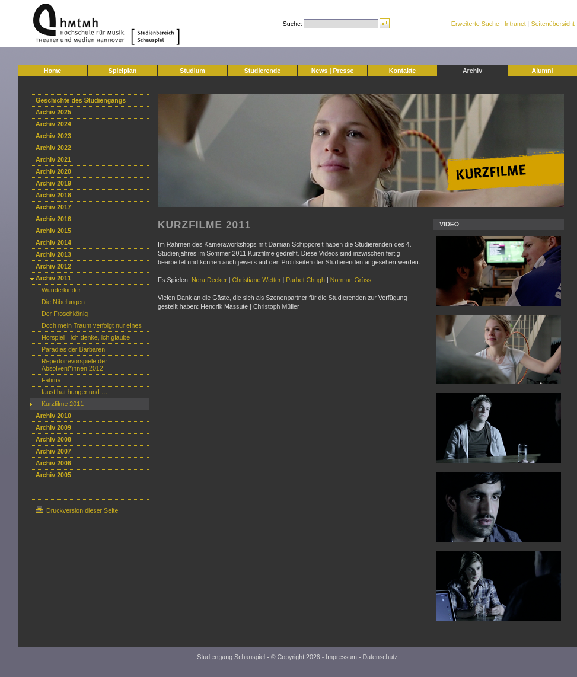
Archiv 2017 (53, 206)
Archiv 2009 (53, 427)
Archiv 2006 (53, 463)
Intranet (515, 23)
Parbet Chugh (305, 279)
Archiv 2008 (53, 439)
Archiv (472, 70)
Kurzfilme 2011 (63, 403)
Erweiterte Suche (475, 23)
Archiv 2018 (53, 195)
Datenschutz (379, 656)
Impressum (341, 656)
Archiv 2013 (53, 254)
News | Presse (332, 70)
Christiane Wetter (256, 279)
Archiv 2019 (53, 183)
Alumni (542, 70)
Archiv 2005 (53, 474)
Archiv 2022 (53, 147)
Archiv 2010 (53, 415)
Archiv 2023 (53, 135)
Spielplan (122, 70)
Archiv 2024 (53, 123)
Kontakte (402, 70)
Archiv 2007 (53, 451)
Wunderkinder (61, 289)
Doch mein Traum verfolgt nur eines (92, 325)
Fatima (51, 380)
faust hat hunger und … (74, 391)
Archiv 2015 (53, 230)
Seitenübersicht (553, 23)
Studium (192, 70)
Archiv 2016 (53, 218)
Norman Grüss (350, 279)
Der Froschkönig (65, 313)
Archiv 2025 (53, 112)
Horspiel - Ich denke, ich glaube (86, 337)
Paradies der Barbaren (73, 349)
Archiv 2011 (53, 278)
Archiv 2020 (53, 171)
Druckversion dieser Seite (77, 510)
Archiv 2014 (53, 242)
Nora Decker (209, 279)
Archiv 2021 (53, 159)
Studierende (262, 70)
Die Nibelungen (63, 301)
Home (53, 70)
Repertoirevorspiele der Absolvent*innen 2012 (74, 364)
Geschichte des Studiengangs (81, 100)
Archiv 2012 (53, 266)
